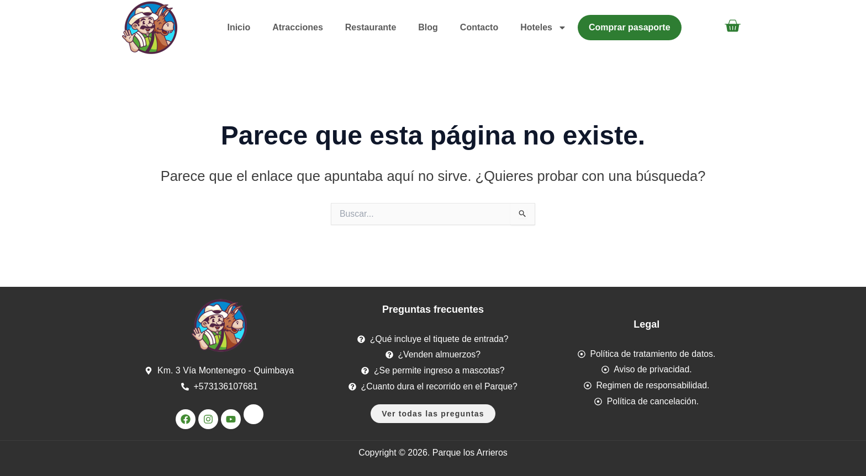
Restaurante (370, 27)
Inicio (238, 27)
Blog (428, 27)
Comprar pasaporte (629, 27)
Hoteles (543, 28)
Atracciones (297, 27)
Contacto (479, 27)
